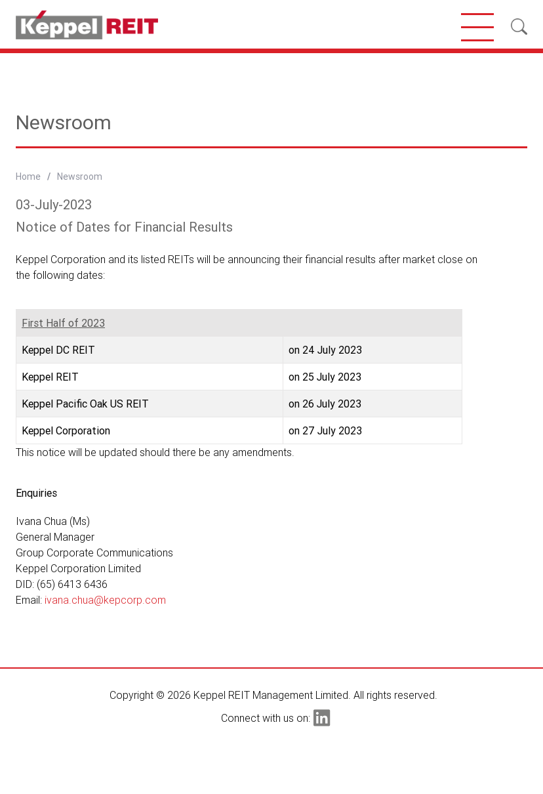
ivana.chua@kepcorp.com (105, 599)
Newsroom (79, 176)
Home (28, 176)
